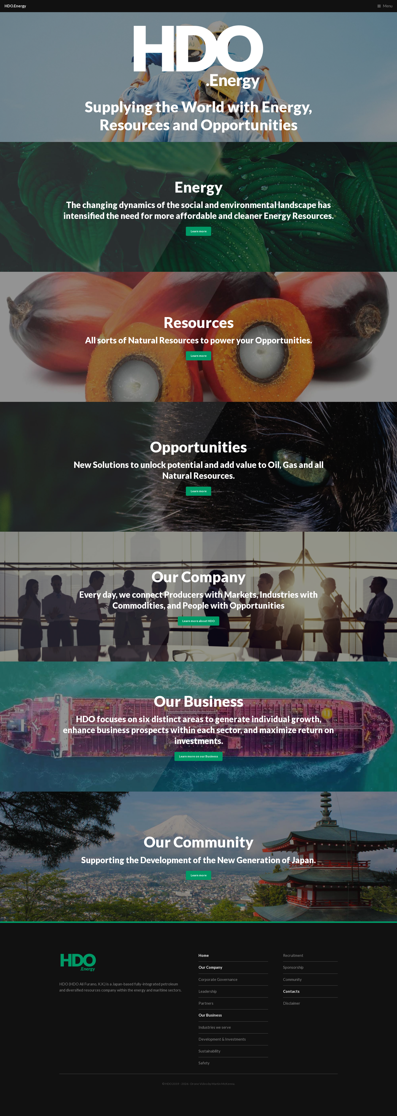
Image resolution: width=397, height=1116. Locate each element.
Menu (387, 6)
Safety (204, 1063)
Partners (205, 1003)
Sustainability (209, 1051)
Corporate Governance (217, 979)
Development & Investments (222, 1039)
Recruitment (293, 955)
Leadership (207, 991)
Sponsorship (293, 967)
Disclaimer (291, 1003)
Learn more (199, 231)
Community (292, 979)
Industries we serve (214, 1027)
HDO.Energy (15, 6)
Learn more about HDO (198, 621)
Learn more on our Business (198, 756)
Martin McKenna (223, 1083)
